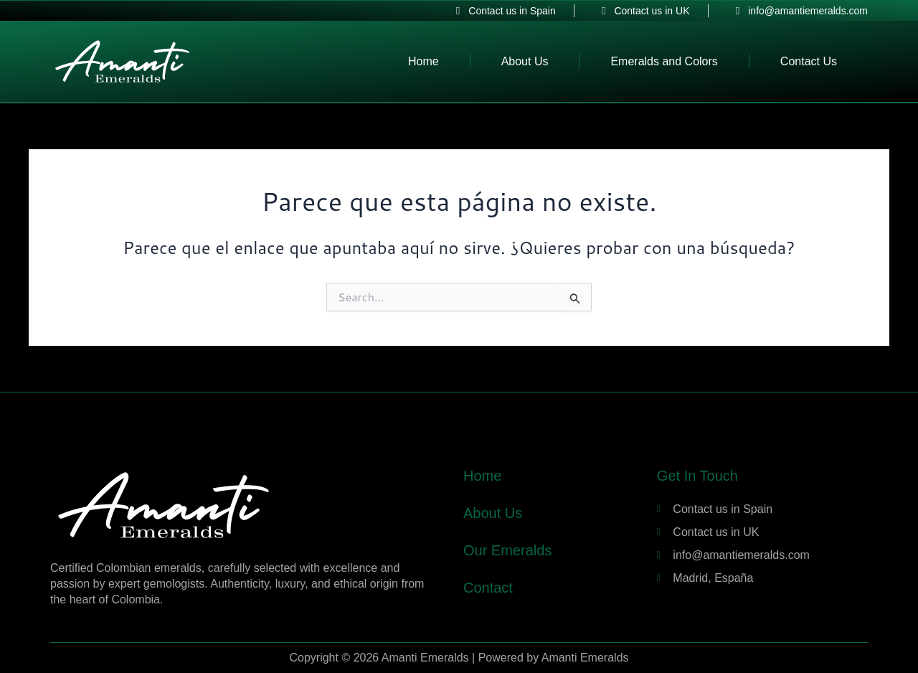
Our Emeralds (507, 550)
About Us (525, 61)
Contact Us (808, 61)
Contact (488, 588)
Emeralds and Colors (663, 61)
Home (423, 61)
